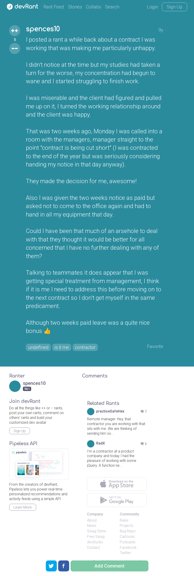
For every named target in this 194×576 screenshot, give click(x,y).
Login (152, 7)
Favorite (155, 346)
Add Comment (109, 566)
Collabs (93, 7)
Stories (75, 7)
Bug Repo (128, 531)
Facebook (128, 547)
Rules (124, 520)
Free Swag (95, 536)
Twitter (125, 553)
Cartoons (127, 536)
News (91, 525)
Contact (93, 547)
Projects (126, 525)
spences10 (43, 29)
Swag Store (96, 531)
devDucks (95, 542)
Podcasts (127, 542)
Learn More (23, 507)
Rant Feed (54, 7)
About (92, 520)
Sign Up (174, 7)
